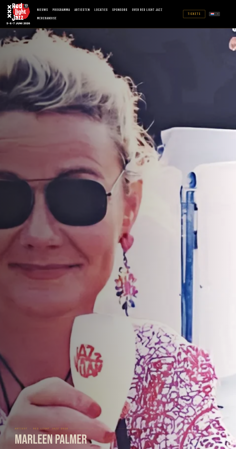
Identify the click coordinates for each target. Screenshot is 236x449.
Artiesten (82, 10)
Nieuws (42, 10)
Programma (61, 10)
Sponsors (120, 10)
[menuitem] (214, 14)
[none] (214, 14)
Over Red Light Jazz (147, 10)
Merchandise (47, 18)
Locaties (101, 10)
